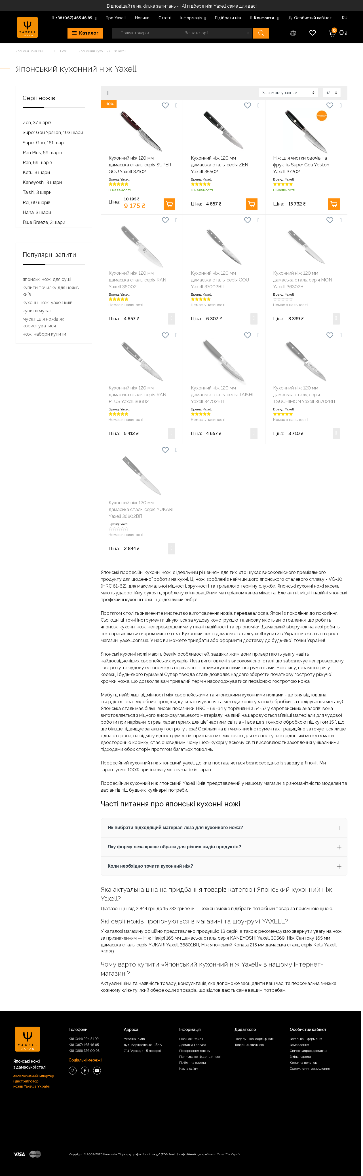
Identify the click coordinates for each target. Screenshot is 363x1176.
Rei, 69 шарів (36, 202)
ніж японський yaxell (173, 763)
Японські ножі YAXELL (32, 51)
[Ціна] (34, 290)
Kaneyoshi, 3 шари (42, 182)
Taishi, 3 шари (37, 192)
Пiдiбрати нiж (228, 18)
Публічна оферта (192, 1063)
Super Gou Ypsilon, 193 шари (53, 132)
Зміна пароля (300, 1057)
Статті (165, 18)
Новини (142, 18)
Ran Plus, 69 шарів (42, 152)
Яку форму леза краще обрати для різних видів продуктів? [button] (174, 846)
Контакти (262, 18)
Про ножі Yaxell (191, 1039)
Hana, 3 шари (37, 212)
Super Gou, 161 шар (43, 142)
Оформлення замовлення (310, 1069)
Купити (169, 204)
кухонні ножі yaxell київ (48, 684)
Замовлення (299, 1045)
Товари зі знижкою (249, 1045)
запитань (166, 6)
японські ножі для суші (47, 661)
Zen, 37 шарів (37, 122)
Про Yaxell (116, 18)
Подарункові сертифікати (255, 1039)
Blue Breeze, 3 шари (44, 222)
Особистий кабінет (310, 18)
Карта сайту (188, 1069)
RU (344, 18)
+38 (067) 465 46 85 (72, 18)
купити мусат (37, 692)
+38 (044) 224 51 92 (84, 1039)
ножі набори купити (44, 715)
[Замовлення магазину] (288, 93)
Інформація (191, 18)
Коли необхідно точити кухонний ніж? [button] (150, 866)
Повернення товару (194, 1051)
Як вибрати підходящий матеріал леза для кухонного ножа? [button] (175, 827)
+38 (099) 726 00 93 (84, 1051)
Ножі (63, 51)
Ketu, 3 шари (36, 172)
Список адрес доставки (308, 1051)
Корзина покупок (303, 1063)
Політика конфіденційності (200, 1057)
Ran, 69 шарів (37, 162)
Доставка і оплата (192, 1045)
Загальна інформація (306, 1039)
